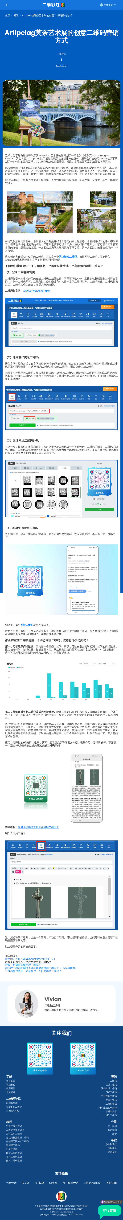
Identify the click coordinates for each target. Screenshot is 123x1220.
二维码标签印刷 (92, 1182)
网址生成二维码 (109, 1088)
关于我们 (112, 1126)
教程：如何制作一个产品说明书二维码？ (28, 962)
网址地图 (112, 1182)
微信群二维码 (13, 1145)
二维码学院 (13, 1098)
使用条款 (112, 1148)
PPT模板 (39, 1182)
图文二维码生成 (14, 1153)
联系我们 (112, 1130)
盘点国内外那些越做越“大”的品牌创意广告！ (30, 959)
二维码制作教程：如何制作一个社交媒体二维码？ (33, 971)
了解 (9, 1076)
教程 (9, 1121)
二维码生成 (111, 1104)
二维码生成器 (110, 1111)
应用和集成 (11, 1103)
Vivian (53, 999)
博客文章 (10, 1081)
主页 (7, 15)
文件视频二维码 (109, 1096)
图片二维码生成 (14, 1160)
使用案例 (10, 1088)
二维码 (113, 1081)
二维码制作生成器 (15, 1130)
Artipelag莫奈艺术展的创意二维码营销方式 (47, 15)
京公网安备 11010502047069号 (70, 1215)
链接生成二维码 (14, 1126)
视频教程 (10, 1084)
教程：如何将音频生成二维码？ (23, 965)
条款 (114, 1140)
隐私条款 (112, 1152)
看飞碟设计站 (70, 1182)
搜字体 (25, 1182)
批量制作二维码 (14, 1107)
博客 (16, 15)
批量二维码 (11, 1149)
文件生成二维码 (14, 1134)
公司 (114, 1121)
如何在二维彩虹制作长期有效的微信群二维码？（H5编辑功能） (41, 968)
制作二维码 (111, 1115)
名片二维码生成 (14, 1157)
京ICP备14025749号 (48, 1215)
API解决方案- (13, 1111)
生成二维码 (111, 1100)
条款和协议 (111, 1144)
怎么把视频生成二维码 (17, 1137)
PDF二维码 (111, 1092)
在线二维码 (111, 1084)
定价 (114, 1134)
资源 (114, 1076)
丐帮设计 (11, 1182)
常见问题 (10, 1092)
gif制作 (53, 1182)
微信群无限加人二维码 (17, 1141)
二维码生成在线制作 (107, 1107)
